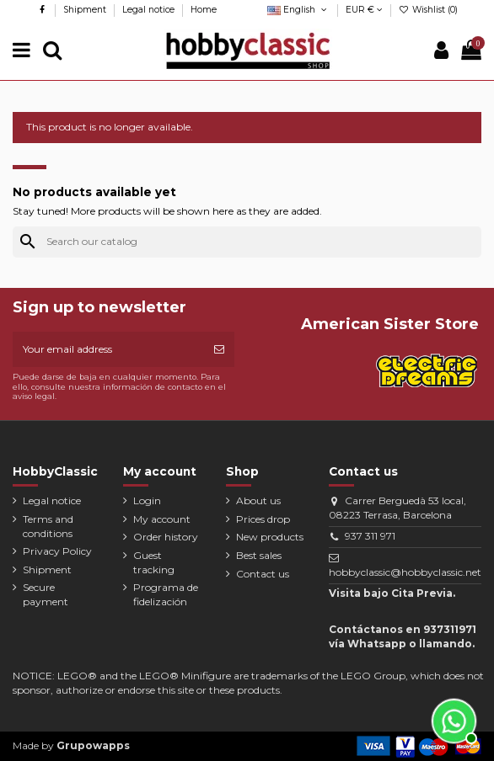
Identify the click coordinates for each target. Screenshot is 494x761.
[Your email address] (108, 349)
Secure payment (45, 594)
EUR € (364, 9)
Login (147, 500)
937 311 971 (370, 536)
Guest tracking (154, 562)
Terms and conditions (48, 526)
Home (204, 9)
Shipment (86, 9)
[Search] (247, 242)
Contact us (262, 573)
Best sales (259, 555)
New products (269, 536)
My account (162, 519)
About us (258, 500)
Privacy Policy (57, 551)
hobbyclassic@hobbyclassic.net (405, 572)
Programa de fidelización (165, 594)
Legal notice (149, 9)
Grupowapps (93, 745)
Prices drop (263, 519)
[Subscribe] (219, 349)
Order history (165, 536)
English (298, 9)
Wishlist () (428, 9)
